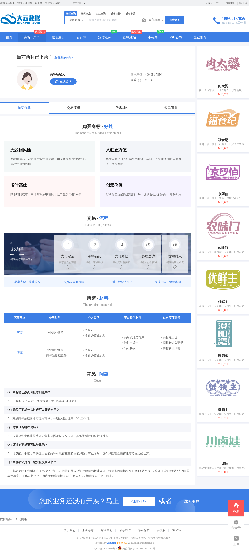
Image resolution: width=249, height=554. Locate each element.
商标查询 (71, 13)
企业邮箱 (200, 37)
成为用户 (191, 501)
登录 (207, 3)
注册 (218, 3)
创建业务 (138, 501)
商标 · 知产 (32, 37)
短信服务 (104, 37)
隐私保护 (144, 530)
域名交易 (130, 13)
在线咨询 (63, 81)
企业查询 (101, 13)
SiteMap (177, 530)
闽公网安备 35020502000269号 (136, 548)
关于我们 (69, 530)
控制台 (243, 3)
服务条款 (88, 530)
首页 (9, 37)
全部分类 (156, 20)
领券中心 (230, 3)
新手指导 (125, 530)
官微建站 (129, 37)
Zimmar (111, 542)
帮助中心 (106, 530)
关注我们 (79, 3)
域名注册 (116, 13)
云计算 (81, 37)
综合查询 (76, 20)
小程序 (153, 37)
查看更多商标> (63, 57)
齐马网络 (21, 519)
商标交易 (86, 13)
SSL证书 (175, 37)
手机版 (161, 530)
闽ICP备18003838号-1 (105, 548)
